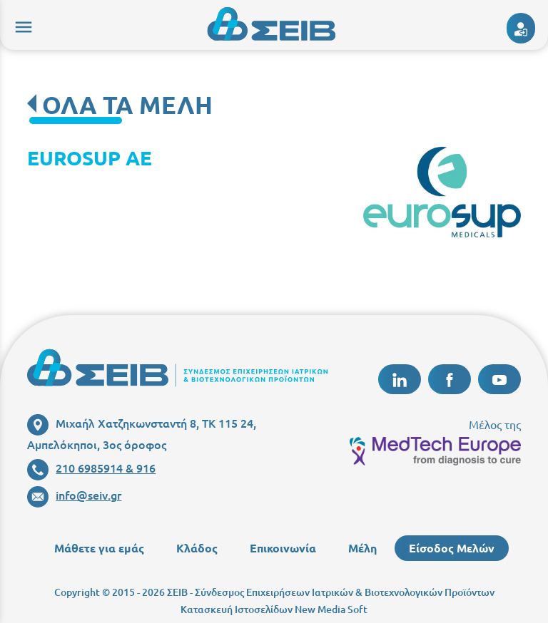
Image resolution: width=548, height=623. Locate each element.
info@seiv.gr (74, 495)
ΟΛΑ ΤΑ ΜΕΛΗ (127, 104)
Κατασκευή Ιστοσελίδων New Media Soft (274, 609)
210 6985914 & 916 (91, 467)
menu (21, 25)
